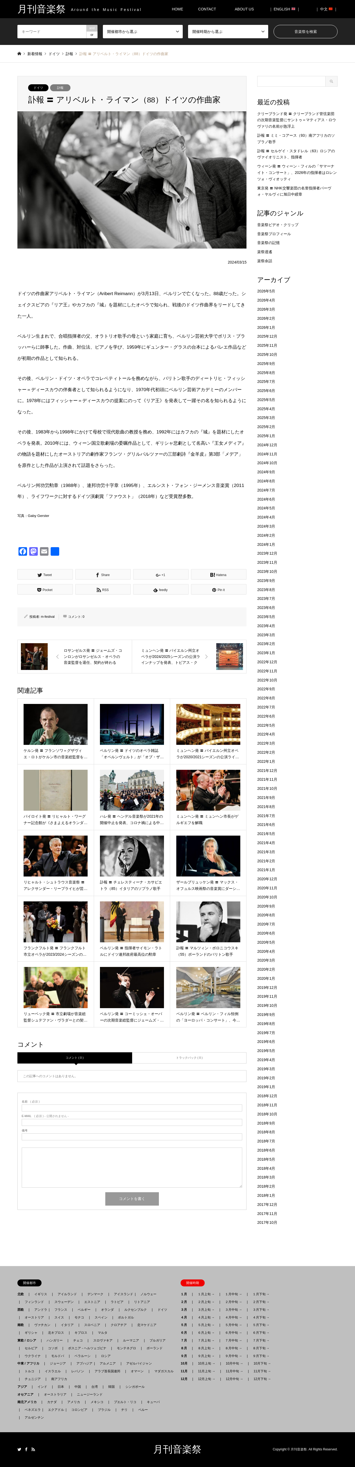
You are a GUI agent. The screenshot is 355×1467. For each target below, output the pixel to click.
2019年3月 (266, 1069)
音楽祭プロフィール (274, 234)
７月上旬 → (206, 1340)
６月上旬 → (206, 1333)
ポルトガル (126, 1317)
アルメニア (107, 1363)
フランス (60, 1310)
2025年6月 (266, 390)
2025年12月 (267, 336)
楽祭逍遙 (264, 252)
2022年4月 (266, 734)
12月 (185, 1379)
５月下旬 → (261, 1325)
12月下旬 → (262, 1379)
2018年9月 (266, 1123)
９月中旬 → (233, 1356)
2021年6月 (266, 824)
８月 (185, 1348)
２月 (185, 1302)
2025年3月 (266, 418)
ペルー (143, 1410)
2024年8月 (266, 481)
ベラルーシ (82, 1356)
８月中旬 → (233, 1348)
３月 (185, 1310)
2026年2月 (266, 318)
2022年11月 (267, 671)
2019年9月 (266, 1014)
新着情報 (34, 54)
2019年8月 (266, 1024)
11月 (185, 1371)
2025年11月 (267, 345)
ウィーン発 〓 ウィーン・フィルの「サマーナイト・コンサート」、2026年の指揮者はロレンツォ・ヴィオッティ (297, 172)
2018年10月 (267, 1114)
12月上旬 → (207, 1379)
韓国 (111, 1387)
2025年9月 (266, 363)
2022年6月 (266, 716)
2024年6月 (266, 499)
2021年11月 (267, 779)
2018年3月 (266, 1177)
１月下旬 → (261, 1294)
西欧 (22, 1310)
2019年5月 (266, 1051)
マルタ (103, 1333)
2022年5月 (266, 725)
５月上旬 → (206, 1325)
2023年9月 (266, 580)
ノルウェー (148, 1294)
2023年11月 (267, 562)
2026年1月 (266, 327)
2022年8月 (266, 698)
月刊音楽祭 (177, 1449)
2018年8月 (266, 1132)
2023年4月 (266, 626)
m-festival (47, 617)
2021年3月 (266, 852)
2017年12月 (267, 1204)
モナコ (79, 1317)
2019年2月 (266, 1078)
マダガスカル (162, 1371)
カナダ (52, 1402)
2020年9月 (266, 906)
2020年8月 (266, 915)
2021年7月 (266, 816)
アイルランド (67, 1294)
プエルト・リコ (125, 1402)
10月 (185, 1363)
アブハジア (82, 1363)
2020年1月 (266, 978)
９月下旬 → (261, 1356)
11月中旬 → (234, 1371)
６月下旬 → (261, 1333)
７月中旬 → (233, 1340)
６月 (185, 1333)
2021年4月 (266, 843)
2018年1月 (266, 1195)
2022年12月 (267, 662)
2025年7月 (266, 381)
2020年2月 (266, 969)
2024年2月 (266, 535)
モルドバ (57, 1356)
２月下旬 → (261, 1302)
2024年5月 (266, 508)
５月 (185, 1325)
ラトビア (117, 1302)
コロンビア (79, 1410)
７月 (185, 1340)
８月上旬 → (206, 1348)
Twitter (19, 1449)
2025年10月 (267, 354)
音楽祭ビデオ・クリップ (277, 225)
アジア (23, 1387)
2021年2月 (266, 861)
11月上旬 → (207, 1371)
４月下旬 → (261, 1317)
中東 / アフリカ (30, 1363)
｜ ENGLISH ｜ (284, 9)
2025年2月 (266, 427)
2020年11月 (267, 888)
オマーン (137, 1371)
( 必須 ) (31, 1101)
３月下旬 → (261, 1310)
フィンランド (34, 1302)
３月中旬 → (233, 1310)
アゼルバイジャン (139, 1363)
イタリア (67, 1325)
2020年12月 (267, 879)
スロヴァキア (103, 1340)
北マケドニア (147, 1325)
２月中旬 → (233, 1302)
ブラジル (104, 1410)
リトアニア (142, 1302)
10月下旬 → (262, 1363)
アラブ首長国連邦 (107, 1371)
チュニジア (32, 1379)
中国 (77, 1387)
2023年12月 (267, 553)
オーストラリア (55, 1394)
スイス (59, 1317)
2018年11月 (267, 1105)
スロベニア (92, 1325)
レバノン (77, 1371)
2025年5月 (266, 400)
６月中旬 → (233, 1333)
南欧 (22, 1325)
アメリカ (73, 1402)
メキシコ (97, 1402)
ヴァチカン (42, 1325)
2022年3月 (266, 743)
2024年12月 (267, 445)
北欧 (22, 1294)
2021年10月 (267, 788)
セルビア (31, 1348)
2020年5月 (266, 942)
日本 (60, 1387)
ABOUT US (246, 9)
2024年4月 (266, 517)
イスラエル (53, 1371)
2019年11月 (267, 996)
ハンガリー (54, 1340)
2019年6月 (266, 1041)
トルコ (29, 1371)
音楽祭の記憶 (268, 243)
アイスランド (122, 1294)
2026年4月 (266, 300)
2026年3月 (266, 309)
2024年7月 (266, 490)
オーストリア (34, 1317)
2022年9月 (266, 689)
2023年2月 (266, 644)
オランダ (107, 1310)
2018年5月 (266, 1159)
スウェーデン (64, 1302)
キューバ (153, 1402)
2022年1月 (266, 761)
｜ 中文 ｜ (326, 9)
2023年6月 (266, 607)
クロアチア (118, 1325)
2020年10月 (267, 897)
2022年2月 (266, 752)
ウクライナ (32, 1356)
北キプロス (56, 1333)
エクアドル (54, 1410)
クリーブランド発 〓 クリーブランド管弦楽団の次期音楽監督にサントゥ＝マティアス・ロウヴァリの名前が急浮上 (296, 120)
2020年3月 (266, 960)
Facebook (26, 1449)
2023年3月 (266, 635)
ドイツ (38, 88)
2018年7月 (266, 1141)
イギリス (40, 1294)
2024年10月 (267, 463)
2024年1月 (266, 544)
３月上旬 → (206, 1310)
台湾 (94, 1387)
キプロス (81, 1333)
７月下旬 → (261, 1340)
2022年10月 (267, 680)
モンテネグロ (126, 1348)
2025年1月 (266, 436)
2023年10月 (267, 571)
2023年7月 (266, 598)
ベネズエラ (31, 1410)
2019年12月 (267, 987)
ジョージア (58, 1363)
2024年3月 (266, 526)
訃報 (60, 88)
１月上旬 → (206, 1294)
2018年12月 (267, 1096)
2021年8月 (266, 807)
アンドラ (39, 1310)
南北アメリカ (28, 1402)
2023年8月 (266, 590)
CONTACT (207, 9)
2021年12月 (267, 770)
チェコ (78, 1340)
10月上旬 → (207, 1363)
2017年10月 (267, 1222)
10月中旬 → (234, 1363)
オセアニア (27, 1394)
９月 (185, 1356)
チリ (124, 1410)
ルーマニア (131, 1340)
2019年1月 (266, 1087)
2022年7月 (266, 707)
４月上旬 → (206, 1317)
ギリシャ (31, 1333)
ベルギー (84, 1310)
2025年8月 (266, 373)
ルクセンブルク (135, 1310)
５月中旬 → (233, 1325)
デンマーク (95, 1294)
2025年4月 (266, 409)
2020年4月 (266, 951)
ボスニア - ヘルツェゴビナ (87, 1348)
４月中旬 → (233, 1317)
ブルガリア (157, 1340)
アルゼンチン (32, 1417)
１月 (185, 1294)
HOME (177, 9)
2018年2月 (266, 1186)
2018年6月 (266, 1150)
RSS (33, 1449)
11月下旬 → (262, 1371)
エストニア (92, 1302)
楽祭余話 (264, 261)
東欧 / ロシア (28, 1340)
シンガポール (135, 1387)
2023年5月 (266, 617)
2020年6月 (266, 933)
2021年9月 (266, 797)
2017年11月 (267, 1213)
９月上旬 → (206, 1356)
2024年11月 (267, 454)
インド (42, 1387)
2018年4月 (266, 1168)
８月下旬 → (261, 1348)
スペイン (101, 1317)
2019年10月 (267, 1005)
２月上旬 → (206, 1302)
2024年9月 (266, 472)
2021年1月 (266, 870)
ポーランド (154, 1348)
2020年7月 (266, 924)
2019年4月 (266, 1060)
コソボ (53, 1348)
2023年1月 (266, 653)
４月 (185, 1317)
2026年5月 (266, 291)
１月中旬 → (233, 1294)
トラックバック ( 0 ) (189, 1057)
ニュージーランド (90, 1394)
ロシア (106, 1356)
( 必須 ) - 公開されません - (45, 1116)
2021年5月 (266, 834)
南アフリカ (59, 1379)
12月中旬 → (234, 1379)
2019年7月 (266, 1033)
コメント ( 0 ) (75, 1057)
